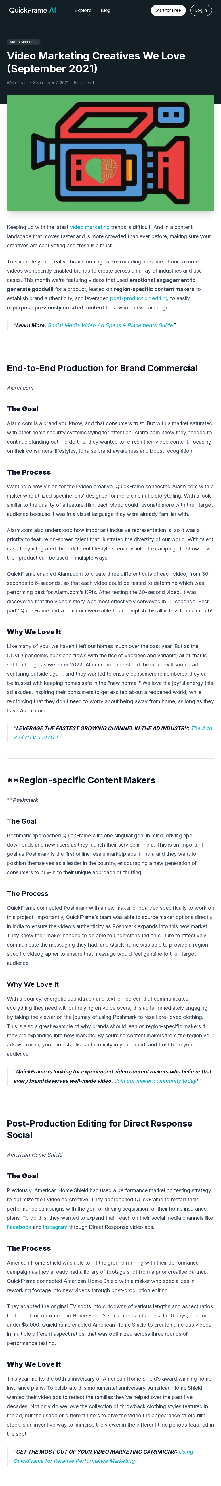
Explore (83, 10)
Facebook (19, 1227)
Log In (201, 10)
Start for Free (168, 10)
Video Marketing (24, 42)
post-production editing (139, 298)
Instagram (55, 1227)
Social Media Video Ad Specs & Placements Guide (110, 325)
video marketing (90, 227)
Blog (105, 10)
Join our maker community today (155, 1081)
